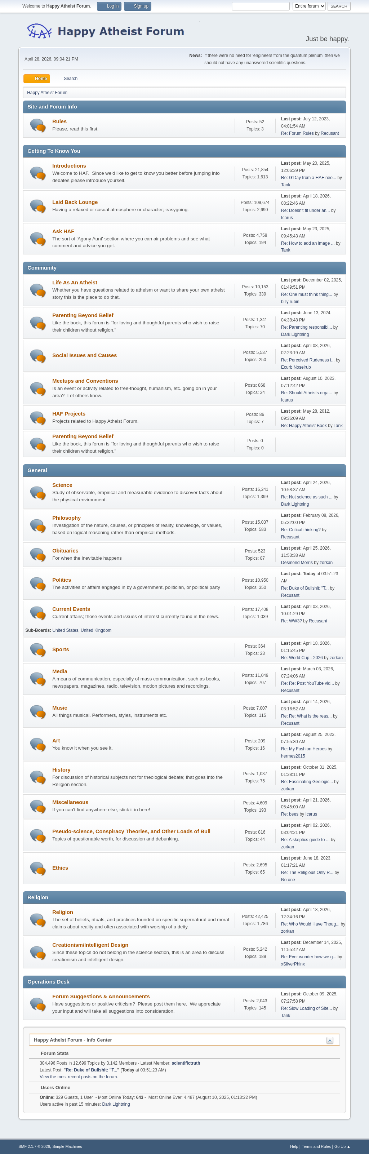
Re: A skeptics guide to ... (305, 839)
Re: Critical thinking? (301, 529)
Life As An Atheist (74, 282)
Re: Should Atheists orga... (306, 392)
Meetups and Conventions (85, 381)
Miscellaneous (70, 802)
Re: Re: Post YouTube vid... (307, 683)
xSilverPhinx (293, 964)
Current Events (71, 609)
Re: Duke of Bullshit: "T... (305, 588)
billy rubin (290, 301)
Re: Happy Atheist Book (304, 425)
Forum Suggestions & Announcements (101, 996)
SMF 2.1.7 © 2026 (34, 1146)
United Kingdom (96, 630)
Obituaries (65, 551)
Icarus (287, 217)
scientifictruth (186, 1063)
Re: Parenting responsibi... (306, 327)
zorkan (326, 562)
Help (294, 1146)
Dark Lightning (295, 334)
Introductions (69, 166)
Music (59, 708)
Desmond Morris (297, 562)
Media (59, 671)
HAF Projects (68, 414)
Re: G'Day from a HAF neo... (308, 177)
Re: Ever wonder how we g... (308, 956)
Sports (60, 649)
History (61, 770)
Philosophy (66, 518)
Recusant (330, 133)
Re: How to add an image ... (308, 243)
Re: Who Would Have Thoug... (310, 924)
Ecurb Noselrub (296, 367)
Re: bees (289, 814)
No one (288, 879)
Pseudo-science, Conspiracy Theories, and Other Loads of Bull (131, 831)
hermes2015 (293, 756)
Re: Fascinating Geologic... (307, 781)
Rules (59, 121)
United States (65, 630)
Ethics (60, 868)
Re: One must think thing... (306, 294)
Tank (285, 184)
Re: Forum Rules (297, 133)
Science (62, 485)
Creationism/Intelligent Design (90, 945)
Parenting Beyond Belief (82, 315)
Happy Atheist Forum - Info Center (73, 1040)
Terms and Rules (316, 1146)
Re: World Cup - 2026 (302, 657)
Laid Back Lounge (75, 202)
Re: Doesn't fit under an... (305, 210)
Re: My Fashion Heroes (303, 748)
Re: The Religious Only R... (307, 872)
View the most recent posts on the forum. (79, 1076)
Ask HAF (63, 231)
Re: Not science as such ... (307, 497)
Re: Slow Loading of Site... (306, 1008)
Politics (61, 580)
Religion (62, 912)
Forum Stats (51, 1053)
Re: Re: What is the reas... (306, 716)
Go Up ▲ (342, 1146)
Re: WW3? (291, 620)
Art (56, 741)
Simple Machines (67, 1146)
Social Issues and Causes (84, 355)
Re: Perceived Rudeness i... (308, 360)
